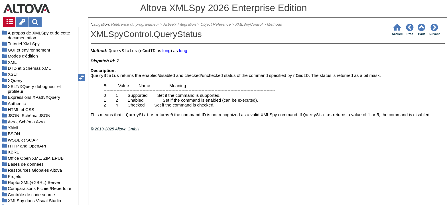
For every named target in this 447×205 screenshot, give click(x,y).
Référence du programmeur (135, 24)
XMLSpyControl (249, 24)
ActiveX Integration (179, 24)
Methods (274, 24)
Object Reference (215, 24)
